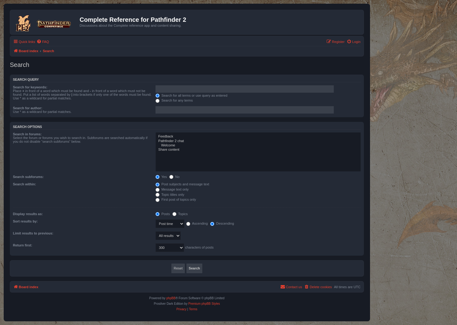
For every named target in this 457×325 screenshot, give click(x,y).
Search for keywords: (30, 87)
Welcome (258, 145)
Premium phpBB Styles (204, 303)
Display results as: (28, 214)
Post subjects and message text (182, 184)
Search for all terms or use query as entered (191, 95)
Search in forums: (27, 134)
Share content (258, 150)
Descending (222, 223)
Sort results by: (25, 221)
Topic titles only (170, 194)
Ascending (197, 223)
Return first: (22, 245)
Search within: (24, 184)
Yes (161, 177)
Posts (163, 214)
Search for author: (27, 108)
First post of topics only (176, 199)
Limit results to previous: (33, 233)
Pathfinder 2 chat (258, 141)
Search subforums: (28, 177)
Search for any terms (174, 100)
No (174, 177)
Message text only (172, 189)
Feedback (258, 136)
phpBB (170, 298)
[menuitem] (43, 41)
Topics (180, 214)
